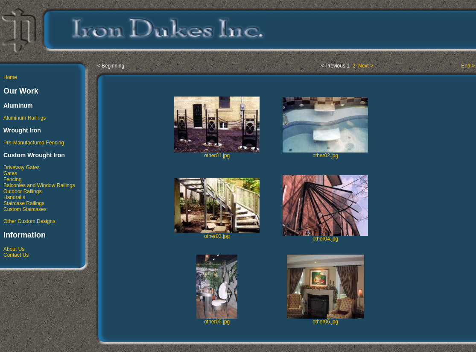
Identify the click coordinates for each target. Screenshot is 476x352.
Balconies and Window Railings (39, 185)
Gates (10, 173)
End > (468, 66)
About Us (13, 249)
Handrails (14, 197)
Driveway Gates (21, 167)
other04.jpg (325, 236)
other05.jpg (216, 319)
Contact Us (16, 255)
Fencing (12, 179)
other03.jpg (217, 234)
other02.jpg (325, 153)
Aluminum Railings (24, 118)
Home (10, 77)
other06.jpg (325, 319)
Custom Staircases (25, 209)
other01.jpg (217, 153)
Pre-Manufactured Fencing (33, 143)
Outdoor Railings (22, 191)
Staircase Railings (23, 203)
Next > (365, 66)
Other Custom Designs (29, 221)
